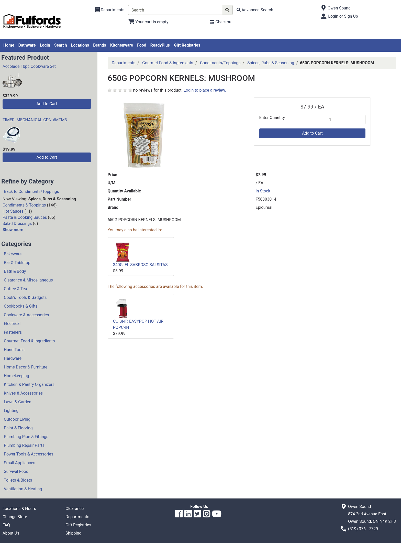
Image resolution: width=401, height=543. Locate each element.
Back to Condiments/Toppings (31, 191)
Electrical (12, 323)
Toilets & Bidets (18, 480)
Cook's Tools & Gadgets (25, 297)
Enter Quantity (272, 117)
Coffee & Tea (15, 288)
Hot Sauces (13, 211)
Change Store (15, 516)
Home (8, 45)
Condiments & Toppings (24, 205)
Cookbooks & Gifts (21, 306)
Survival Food (16, 471)
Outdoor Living (17, 419)
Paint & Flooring (18, 428)
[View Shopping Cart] (148, 21)
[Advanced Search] (255, 9)
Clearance (74, 508)
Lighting (11, 410)
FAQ (6, 525)
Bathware (27, 45)
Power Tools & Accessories (28, 454)
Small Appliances (19, 462)
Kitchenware (121, 45)
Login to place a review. (205, 90)
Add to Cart (46, 103)
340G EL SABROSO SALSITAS (140, 264)
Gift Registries (187, 45)
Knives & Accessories (23, 393)
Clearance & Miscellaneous (28, 280)
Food (141, 45)
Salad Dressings (17, 223)
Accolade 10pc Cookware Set (29, 66)
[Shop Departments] (110, 10)
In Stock (262, 191)
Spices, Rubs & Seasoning (270, 62)
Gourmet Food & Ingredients (29, 341)
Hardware (12, 358)
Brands (99, 45)
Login (45, 45)
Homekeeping (16, 375)
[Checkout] (221, 21)
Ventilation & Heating (23, 488)
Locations (80, 45)
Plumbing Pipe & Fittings (26, 436)
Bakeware (13, 254)
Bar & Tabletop (17, 262)
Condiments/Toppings (220, 62)
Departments (124, 62)
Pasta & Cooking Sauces (25, 217)
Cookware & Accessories (26, 314)
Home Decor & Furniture (25, 367)
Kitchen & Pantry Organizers (29, 384)
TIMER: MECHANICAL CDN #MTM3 (35, 119)
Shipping (73, 533)
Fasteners (13, 332)
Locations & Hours (19, 508)
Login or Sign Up (343, 16)
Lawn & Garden (17, 401)
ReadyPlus (160, 45)
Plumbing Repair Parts (24, 445)
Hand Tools (14, 349)
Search (60, 45)
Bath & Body (15, 271)
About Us (11, 533)
